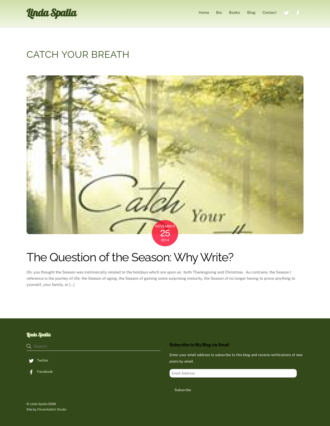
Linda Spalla (39, 404)
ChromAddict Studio (51, 409)
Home (204, 12)
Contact (269, 12)
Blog (251, 12)
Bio (219, 12)
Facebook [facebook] (40, 371)
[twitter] (286, 12)
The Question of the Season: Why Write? (130, 257)
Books (234, 12)
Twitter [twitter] (37, 360)
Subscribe (183, 390)
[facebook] (298, 12)
